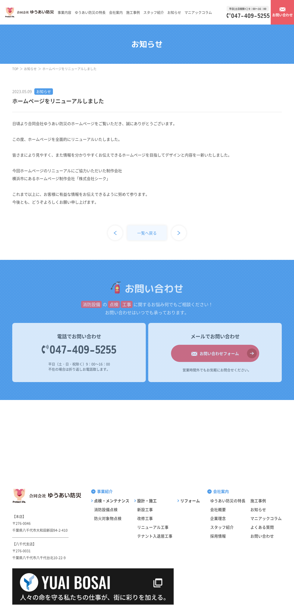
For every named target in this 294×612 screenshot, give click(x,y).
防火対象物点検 (108, 518)
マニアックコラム (198, 12)
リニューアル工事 (153, 527)
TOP (15, 68)
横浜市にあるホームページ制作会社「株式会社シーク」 (61, 178)
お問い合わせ (262, 536)
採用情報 (218, 536)
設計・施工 (147, 501)
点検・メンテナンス (111, 501)
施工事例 (133, 12)
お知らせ (174, 12)
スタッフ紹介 (153, 12)
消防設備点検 (106, 509)
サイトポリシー (254, 602)
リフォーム (190, 501)
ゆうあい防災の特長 (90, 12)
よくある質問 (262, 527)
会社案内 (116, 12)
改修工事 (145, 518)
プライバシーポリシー (226, 602)
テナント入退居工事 (154, 536)
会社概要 (218, 509)
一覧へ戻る (147, 233)
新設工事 (145, 509)
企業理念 (218, 518)
